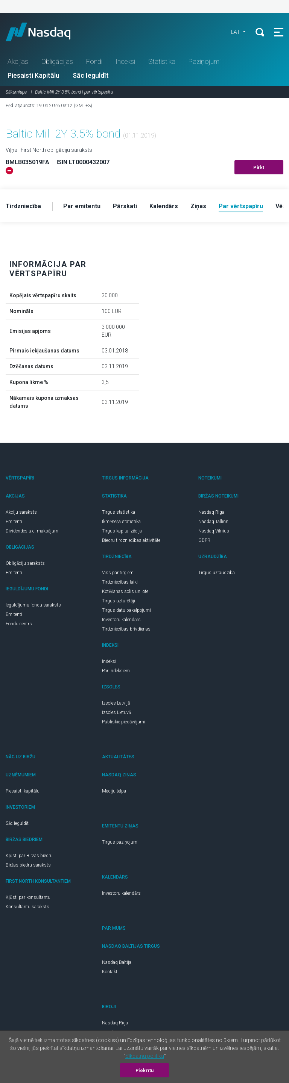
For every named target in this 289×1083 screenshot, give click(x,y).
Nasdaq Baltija (116, 962)
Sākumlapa (16, 92)
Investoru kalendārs (121, 619)
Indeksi (125, 61)
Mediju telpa (114, 791)
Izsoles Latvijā (116, 703)
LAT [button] (236, 32)
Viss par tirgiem (118, 572)
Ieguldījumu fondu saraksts (33, 605)
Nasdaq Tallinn (213, 521)
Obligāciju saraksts (25, 563)
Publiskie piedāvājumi (123, 722)
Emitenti (14, 521)
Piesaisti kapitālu (23, 791)
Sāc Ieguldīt (91, 75)
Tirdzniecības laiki (120, 582)
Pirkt (259, 167)
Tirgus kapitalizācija (122, 531)
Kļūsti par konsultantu (28, 897)
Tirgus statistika (118, 512)
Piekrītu (144, 1070)
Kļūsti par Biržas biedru (29, 855)
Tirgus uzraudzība (216, 572)
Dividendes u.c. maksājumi (32, 531)
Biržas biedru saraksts (28, 865)
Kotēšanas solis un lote (125, 591)
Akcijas (18, 61)
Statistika (161, 61)
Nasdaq (45, 32)
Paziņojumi (205, 61)
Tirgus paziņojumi (120, 842)
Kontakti (110, 971)
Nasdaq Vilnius (213, 531)
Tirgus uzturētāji (118, 601)
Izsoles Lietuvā (116, 712)
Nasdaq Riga (211, 512)
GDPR (204, 540)
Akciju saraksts (21, 512)
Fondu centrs (19, 623)
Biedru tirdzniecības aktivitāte (131, 540)
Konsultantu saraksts (27, 906)
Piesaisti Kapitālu (33, 75)
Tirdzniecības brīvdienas (126, 629)
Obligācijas (57, 61)
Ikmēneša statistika (121, 521)
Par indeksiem (116, 670)
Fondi (94, 61)
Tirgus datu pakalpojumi (126, 610)
